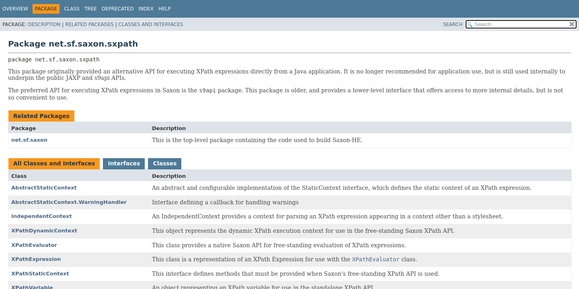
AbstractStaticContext (44, 188)
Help (164, 9)
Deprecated (118, 9)
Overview (15, 9)
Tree (90, 9)
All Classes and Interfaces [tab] (54, 163)
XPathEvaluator (34, 245)
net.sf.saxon (29, 140)
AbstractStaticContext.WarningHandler (69, 202)
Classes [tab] (165, 163)
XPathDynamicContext (44, 231)
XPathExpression (36, 259)
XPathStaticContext (40, 274)
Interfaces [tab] (124, 163)
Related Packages (89, 24)
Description (44, 24)
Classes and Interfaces (151, 24)
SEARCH (453, 24)
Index (146, 9)
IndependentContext (41, 216)
